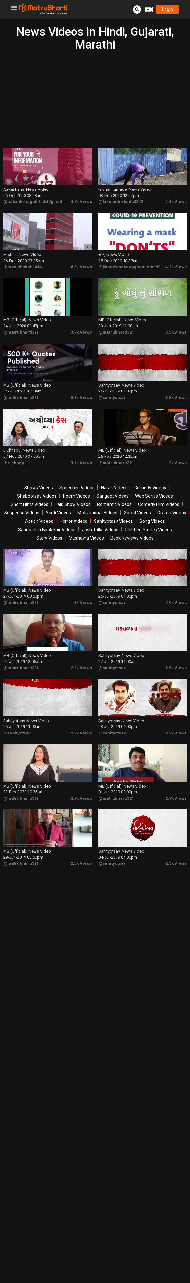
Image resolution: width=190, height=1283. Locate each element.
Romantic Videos (114, 494)
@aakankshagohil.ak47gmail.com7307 (42, 199)
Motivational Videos (97, 503)
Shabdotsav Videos (36, 486)
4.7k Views (81, 199)
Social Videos (137, 503)
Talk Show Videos (73, 494)
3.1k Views (81, 452)
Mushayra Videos (86, 528)
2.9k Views (176, 590)
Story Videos (49, 528)
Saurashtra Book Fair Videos (46, 519)
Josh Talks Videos (100, 519)
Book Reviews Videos (132, 528)
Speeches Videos (77, 478)
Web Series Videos (154, 486)
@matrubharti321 (21, 326)
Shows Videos (38, 478)
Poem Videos (76, 486)
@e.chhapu (15, 452)
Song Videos (152, 511)
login (167, 9)
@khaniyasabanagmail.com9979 (131, 263)
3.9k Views (81, 326)
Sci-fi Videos (58, 503)
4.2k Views (176, 263)
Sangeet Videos (112, 486)
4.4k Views (176, 199)
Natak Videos (114, 478)
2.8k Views (176, 653)
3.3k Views (81, 389)
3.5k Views (176, 326)
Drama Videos (171, 503)
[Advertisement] (95, 99)
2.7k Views (81, 717)
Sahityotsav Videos (113, 511)
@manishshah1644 (22, 263)
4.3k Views (81, 263)
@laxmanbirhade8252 (120, 199)
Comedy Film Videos (158, 494)
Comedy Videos (150, 478)
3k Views (178, 452)
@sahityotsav (112, 389)
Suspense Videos (21, 503)
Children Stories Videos (148, 519)
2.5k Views (81, 844)
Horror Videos (73, 511)
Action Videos (39, 511)
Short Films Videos (29, 494)
